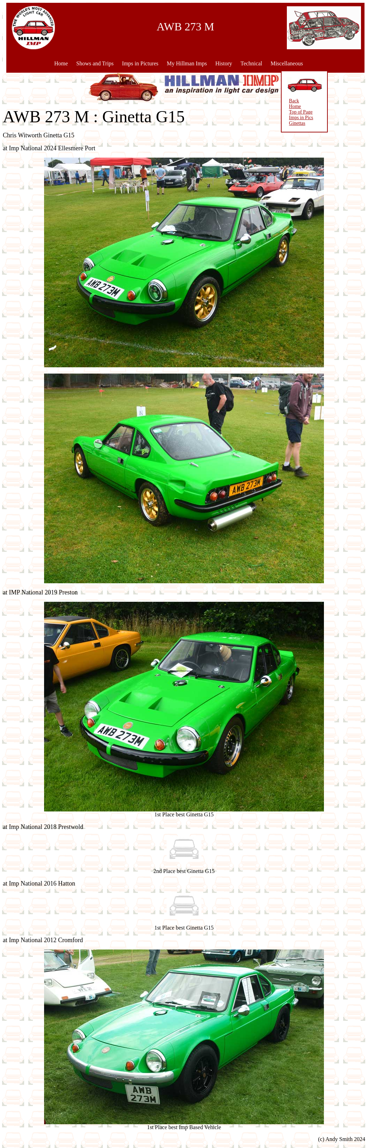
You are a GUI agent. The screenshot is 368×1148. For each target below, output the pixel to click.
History (223, 63)
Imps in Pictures (140, 63)
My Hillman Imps (187, 63)
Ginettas (287, 123)
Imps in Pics (291, 117)
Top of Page (291, 112)
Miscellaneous (286, 63)
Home (61, 63)
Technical (251, 63)
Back (284, 100)
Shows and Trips (95, 63)
